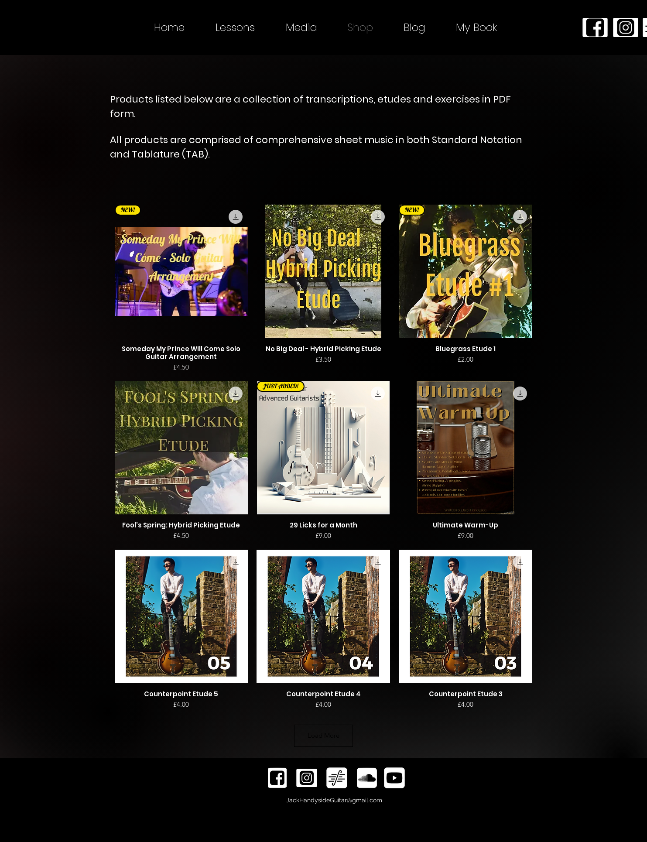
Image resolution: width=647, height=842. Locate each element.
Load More (323, 735)
